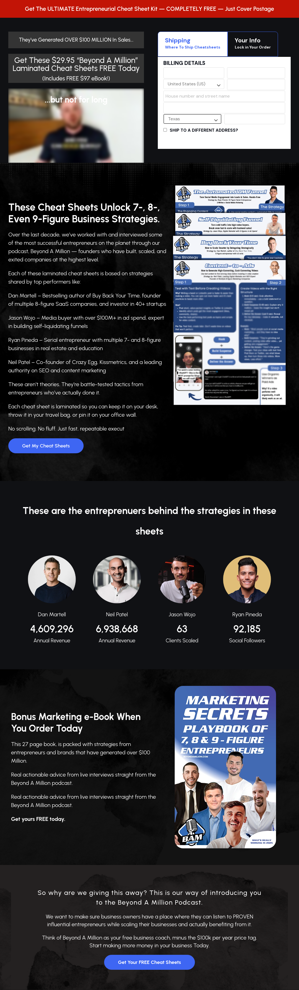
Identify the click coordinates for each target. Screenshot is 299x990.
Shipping (192, 43)
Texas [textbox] (174, 119)
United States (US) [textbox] (186, 84)
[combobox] (193, 84)
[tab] (193, 44)
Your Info (253, 43)
